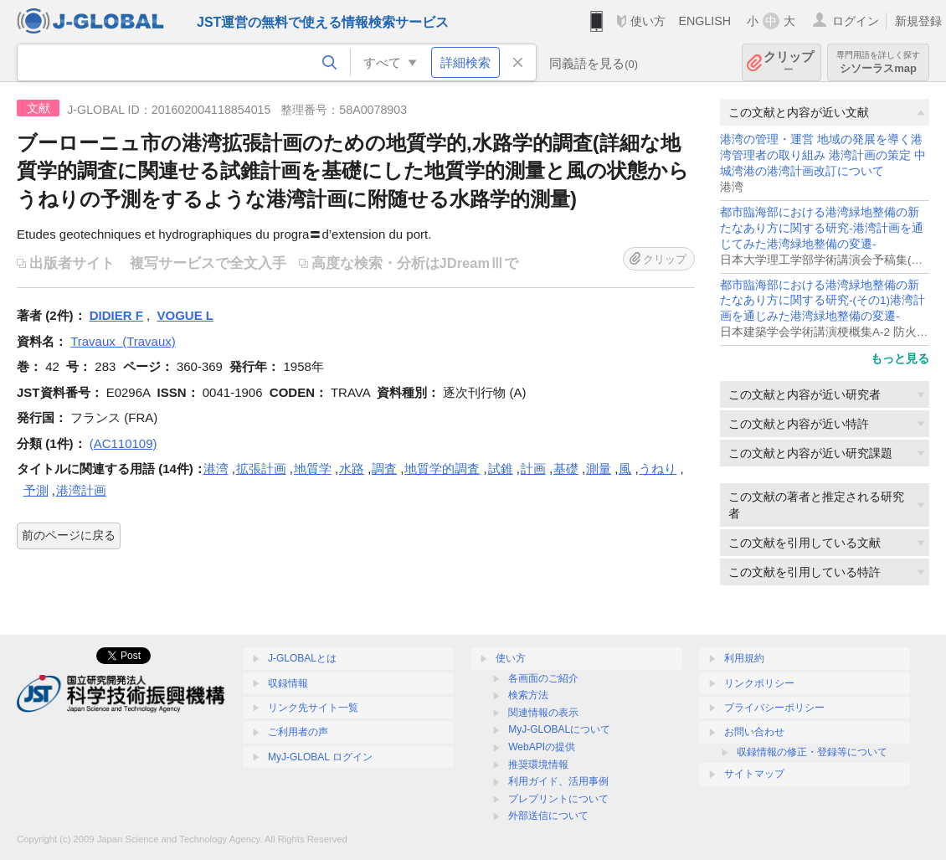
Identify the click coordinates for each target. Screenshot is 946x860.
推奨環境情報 (538, 764)
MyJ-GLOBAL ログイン (320, 757)
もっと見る (900, 358)
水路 (351, 468)
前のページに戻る (69, 535)
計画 (533, 468)
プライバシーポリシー (774, 707)
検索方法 (528, 695)
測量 (598, 468)
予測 (36, 490)
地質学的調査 (442, 468)
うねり (657, 468)
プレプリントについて (558, 799)
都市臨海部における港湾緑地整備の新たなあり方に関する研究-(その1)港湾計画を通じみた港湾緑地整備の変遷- (822, 301)
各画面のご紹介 (543, 678)
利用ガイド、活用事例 (558, 781)
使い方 (648, 21)
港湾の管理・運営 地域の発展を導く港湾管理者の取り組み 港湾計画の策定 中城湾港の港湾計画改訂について (823, 155)
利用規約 (744, 658)
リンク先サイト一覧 (313, 707)
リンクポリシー (759, 683)
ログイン (855, 21)
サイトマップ (754, 774)
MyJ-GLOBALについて (559, 729)
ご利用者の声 (298, 732)
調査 (384, 468)
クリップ (788, 62)
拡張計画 (261, 468)
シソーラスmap (878, 62)
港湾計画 (81, 490)
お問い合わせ (754, 732)
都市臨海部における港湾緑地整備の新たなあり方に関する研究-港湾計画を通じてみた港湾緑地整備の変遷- (821, 228)
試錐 (500, 468)
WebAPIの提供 (541, 747)
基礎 (565, 468)
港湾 (216, 468)
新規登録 (918, 21)
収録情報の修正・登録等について (812, 752)
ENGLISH (704, 21)
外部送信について (548, 815)
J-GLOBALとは (302, 658)
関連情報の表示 (543, 712)
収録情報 (288, 683)
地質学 (313, 468)
